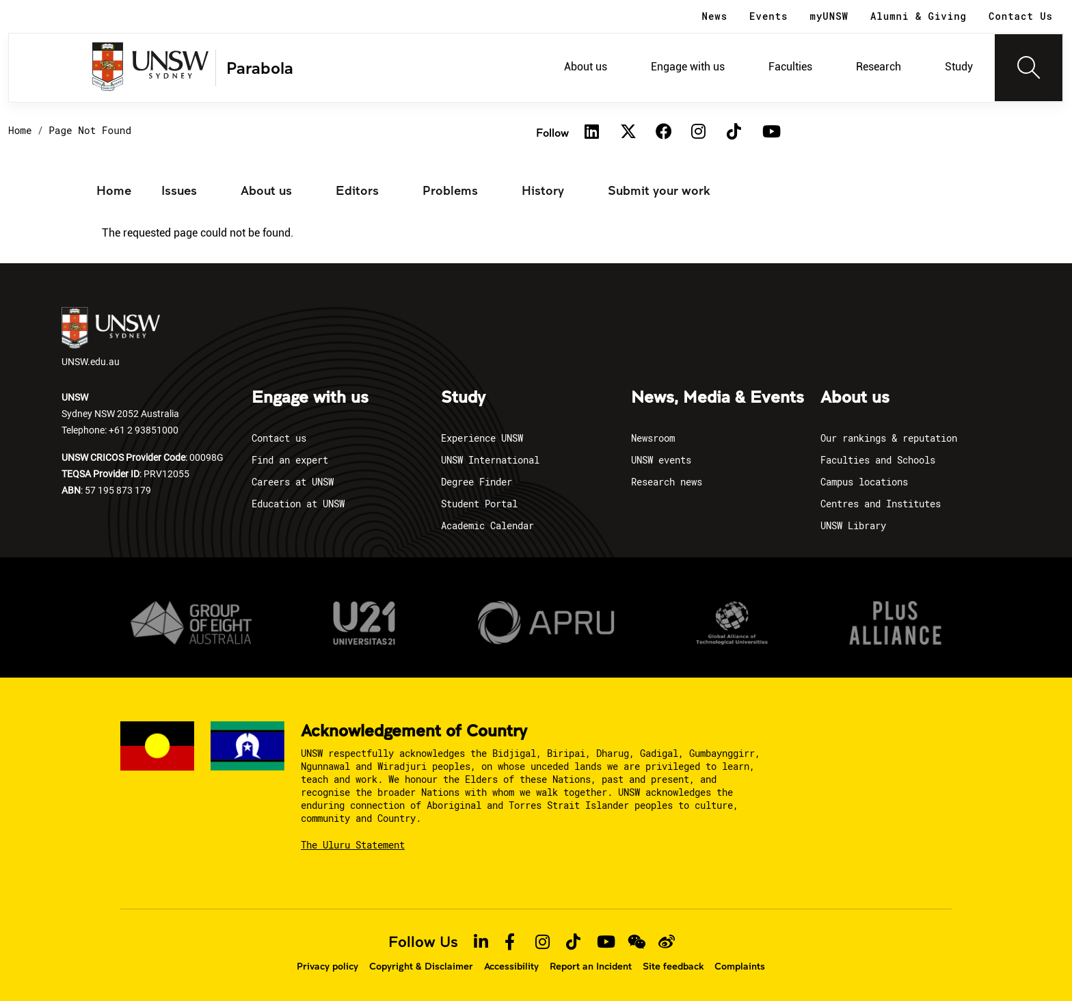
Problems (450, 190)
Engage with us (688, 66)
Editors (357, 190)
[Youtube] (770, 132)
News (715, 16)
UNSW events (661, 459)
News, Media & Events (717, 398)
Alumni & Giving (918, 16)
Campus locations (864, 481)
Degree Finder (476, 481)
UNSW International (490, 459)
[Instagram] (698, 132)
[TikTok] (734, 132)
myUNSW (829, 16)
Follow (552, 132)
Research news (666, 481)
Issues (179, 190)
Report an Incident (591, 966)
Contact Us (1021, 16)
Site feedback (673, 966)
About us (585, 66)
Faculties (790, 66)
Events (768, 16)
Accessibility (511, 966)
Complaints (739, 966)
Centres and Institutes (880, 503)
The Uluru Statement (353, 844)
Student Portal (479, 503)
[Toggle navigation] (1029, 68)
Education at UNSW (298, 503)
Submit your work (659, 190)
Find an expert (290, 459)
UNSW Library (853, 525)
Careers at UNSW (293, 481)
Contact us (279, 437)
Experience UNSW (482, 437)
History (543, 190)
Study (959, 66)
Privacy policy (327, 966)
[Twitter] (627, 132)
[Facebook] (663, 132)
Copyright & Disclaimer (421, 966)
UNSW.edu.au (111, 337)
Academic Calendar (487, 525)
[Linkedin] (592, 132)
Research (878, 66)
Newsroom (653, 437)
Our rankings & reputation (888, 437)
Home (20, 130)
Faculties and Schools (877, 459)
